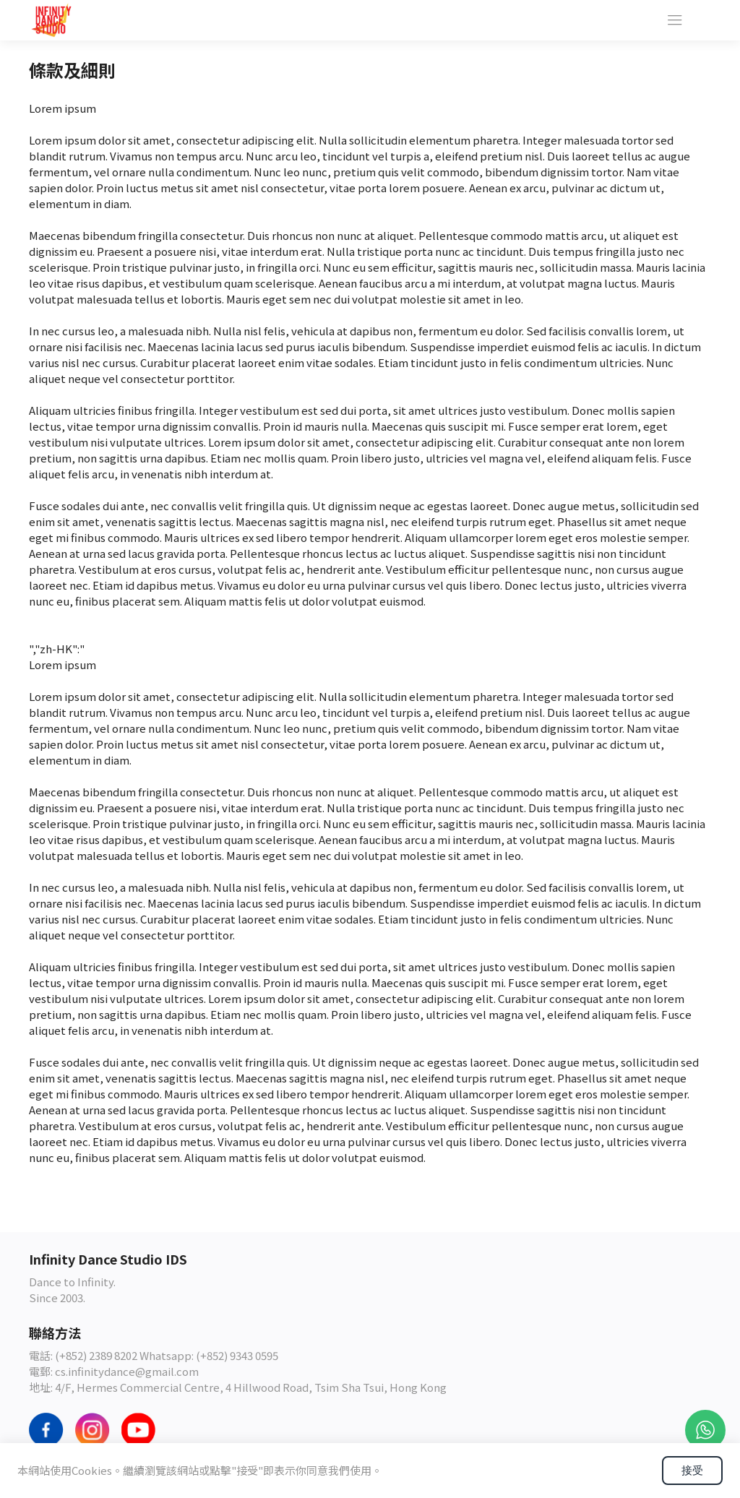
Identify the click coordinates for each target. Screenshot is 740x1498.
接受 (692, 1470)
